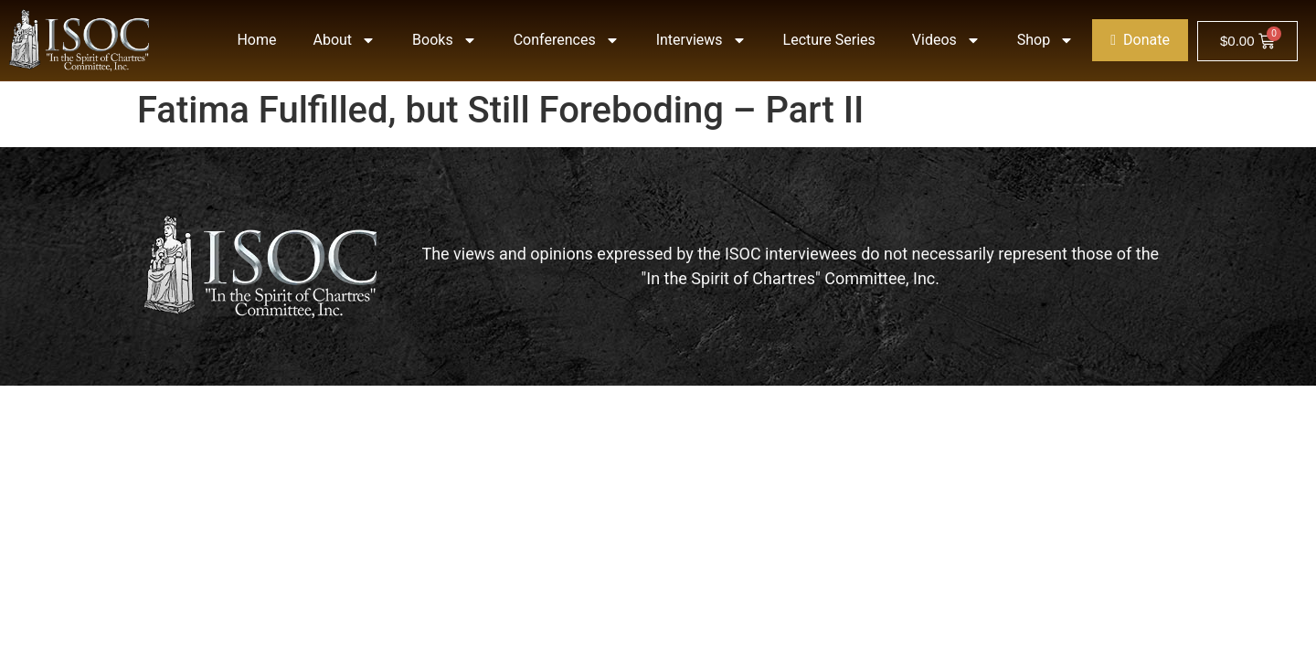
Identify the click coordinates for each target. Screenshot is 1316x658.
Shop (1045, 40)
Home (256, 39)
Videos (946, 40)
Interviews (701, 40)
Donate (1140, 39)
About (345, 40)
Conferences (567, 40)
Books (444, 40)
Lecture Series (829, 39)
